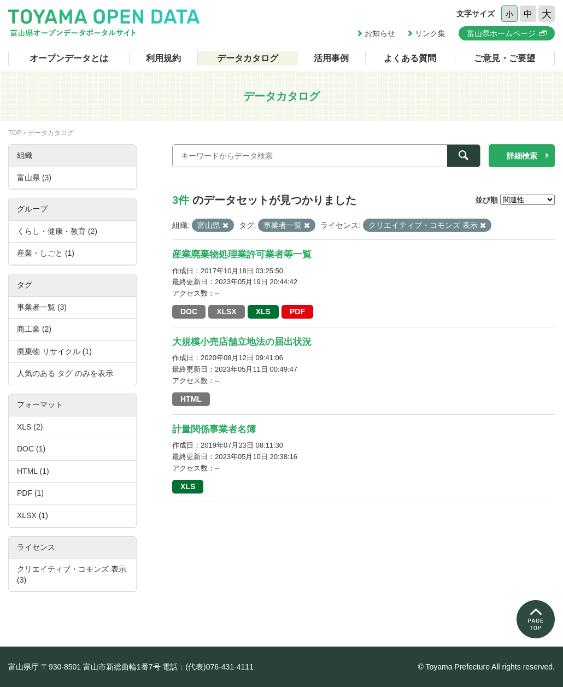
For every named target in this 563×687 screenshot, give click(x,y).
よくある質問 (410, 58)
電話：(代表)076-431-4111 (208, 666)
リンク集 (430, 33)
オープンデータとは (69, 58)
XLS (263, 311)
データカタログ (247, 58)
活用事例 (331, 58)
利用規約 (163, 58)
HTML (191, 399)
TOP (14, 133)
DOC (188, 311)
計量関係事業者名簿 (214, 429)
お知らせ (380, 33)
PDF (297, 311)
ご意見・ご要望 (504, 58)
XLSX (226, 311)
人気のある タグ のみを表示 (65, 373)
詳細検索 (522, 155)
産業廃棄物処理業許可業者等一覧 (242, 254)
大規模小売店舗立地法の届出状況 (242, 342)
